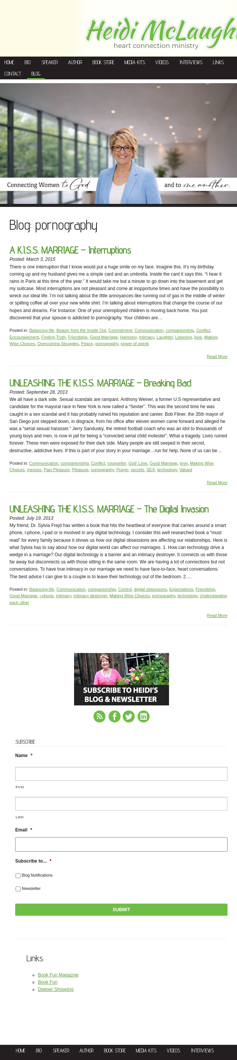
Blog (36, 74)
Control (124, 589)
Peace (87, 343)
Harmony (128, 337)
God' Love (137, 463)
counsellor (116, 463)
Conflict (203, 330)
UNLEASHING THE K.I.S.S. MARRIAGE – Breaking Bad (100, 383)
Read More (217, 356)
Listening (183, 337)
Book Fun (47, 982)
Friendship (77, 337)
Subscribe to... (33, 861)
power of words (135, 343)
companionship (180, 330)
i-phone (47, 595)
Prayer (122, 469)
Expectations (181, 589)
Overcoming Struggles (58, 343)
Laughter (164, 337)
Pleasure (80, 469)
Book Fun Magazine (58, 975)
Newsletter (31, 888)
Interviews (191, 62)
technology (167, 469)
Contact (13, 74)
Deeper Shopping (55, 989)
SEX (151, 469)
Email (23, 830)
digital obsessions (150, 589)
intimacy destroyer (90, 595)
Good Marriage (104, 337)
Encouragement (24, 337)
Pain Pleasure (57, 469)
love (198, 337)
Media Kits (135, 62)
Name (23, 755)
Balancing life (41, 330)
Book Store (103, 62)
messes (34, 469)
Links (218, 62)
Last (20, 817)
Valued (185, 469)
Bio (27, 62)
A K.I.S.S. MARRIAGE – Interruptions (70, 250)
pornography (106, 343)
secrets (137, 469)
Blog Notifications (37, 875)
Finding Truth (53, 337)
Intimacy (146, 337)
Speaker (49, 62)
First (20, 787)
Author (75, 62)
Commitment (120, 330)
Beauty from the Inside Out (81, 330)
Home (9, 62)
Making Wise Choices (129, 595)
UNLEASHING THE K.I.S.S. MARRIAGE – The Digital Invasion (109, 509)
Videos (162, 62)
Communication (148, 330)
